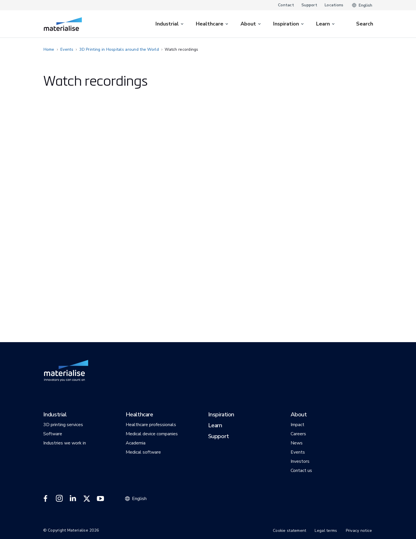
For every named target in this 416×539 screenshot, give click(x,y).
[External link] (45, 498)
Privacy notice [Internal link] (359, 530)
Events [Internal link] (66, 49)
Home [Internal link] (49, 49)
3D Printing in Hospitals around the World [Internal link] (119, 49)
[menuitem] (169, 24)
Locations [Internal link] (334, 5)
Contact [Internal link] (286, 5)
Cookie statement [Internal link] (289, 530)
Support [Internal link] (309, 5)
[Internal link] (62, 24)
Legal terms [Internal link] (326, 530)
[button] (55, 415)
